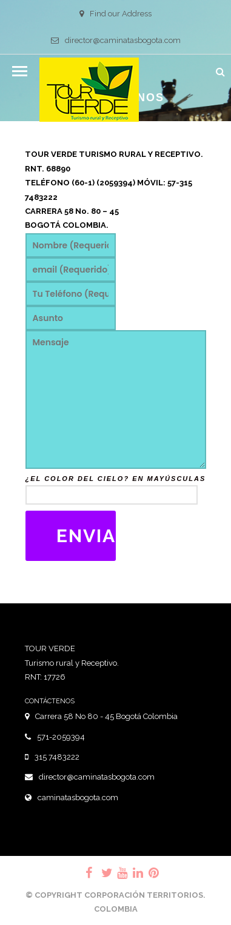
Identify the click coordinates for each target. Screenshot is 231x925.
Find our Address (115, 13)
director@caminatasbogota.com (116, 40)
